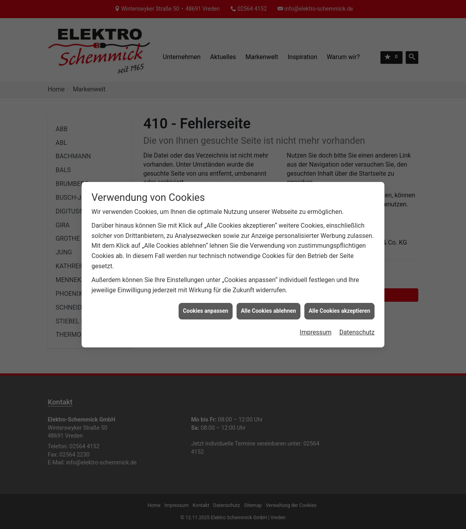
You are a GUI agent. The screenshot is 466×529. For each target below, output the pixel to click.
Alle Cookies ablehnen (268, 306)
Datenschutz (357, 327)
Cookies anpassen (205, 306)
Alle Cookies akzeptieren (339, 306)
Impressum (316, 327)
